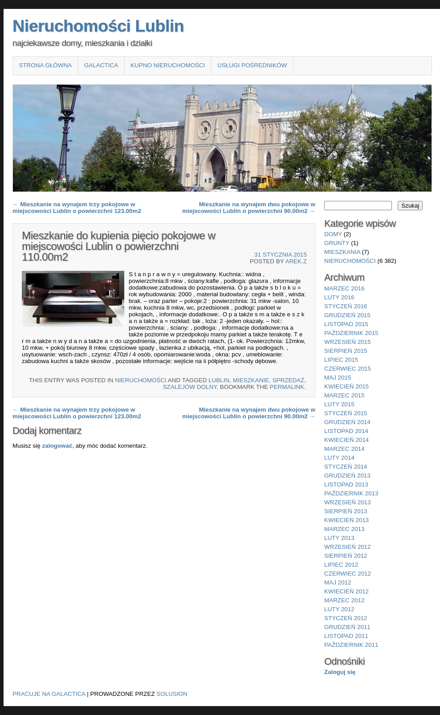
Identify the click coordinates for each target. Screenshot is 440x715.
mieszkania (342, 252)
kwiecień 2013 (346, 520)
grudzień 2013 (347, 475)
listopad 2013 (346, 484)
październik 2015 (351, 333)
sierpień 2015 (345, 350)
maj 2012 (337, 582)
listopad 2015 (346, 324)
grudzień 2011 (347, 627)
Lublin (218, 380)
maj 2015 (337, 377)
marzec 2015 (344, 395)
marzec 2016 (344, 288)
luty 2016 (339, 297)
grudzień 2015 (347, 315)
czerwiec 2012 (347, 573)
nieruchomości (141, 380)
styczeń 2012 (345, 618)
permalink (287, 387)
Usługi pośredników (252, 65)
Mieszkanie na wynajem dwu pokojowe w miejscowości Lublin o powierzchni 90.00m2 (248, 207)
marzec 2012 (344, 600)
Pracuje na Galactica (49, 693)
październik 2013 (351, 493)
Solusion (171, 693)
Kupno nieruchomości (167, 65)
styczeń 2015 (345, 413)
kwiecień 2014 (346, 440)
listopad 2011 (346, 636)
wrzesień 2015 (347, 342)
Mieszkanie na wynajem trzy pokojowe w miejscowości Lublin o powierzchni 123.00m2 (76, 207)
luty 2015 (339, 404)
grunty (337, 243)
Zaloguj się (339, 672)
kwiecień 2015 (346, 386)
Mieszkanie (251, 380)
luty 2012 (339, 609)
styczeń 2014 (345, 466)
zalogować (57, 445)
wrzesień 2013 (347, 502)
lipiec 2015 (341, 359)
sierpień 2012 (345, 555)
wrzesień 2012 (347, 546)
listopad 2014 (346, 431)
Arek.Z (296, 261)
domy (333, 234)
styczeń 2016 (345, 306)
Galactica (101, 65)
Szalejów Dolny (190, 387)
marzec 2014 (344, 448)
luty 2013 (339, 538)
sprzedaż (289, 380)
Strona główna (45, 65)
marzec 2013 (344, 529)
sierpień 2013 (345, 511)
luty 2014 (339, 457)
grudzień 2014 (347, 422)
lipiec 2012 (341, 564)
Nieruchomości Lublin (98, 25)
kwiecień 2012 (346, 591)
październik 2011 (351, 644)
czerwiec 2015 (347, 368)
